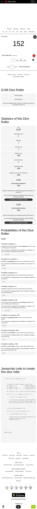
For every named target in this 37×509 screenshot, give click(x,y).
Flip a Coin (26, 74)
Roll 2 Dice (12, 455)
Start (33, 506)
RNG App (18, 480)
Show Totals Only (6, 55)
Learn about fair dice (19, 464)
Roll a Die (10, 2)
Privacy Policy (29, 464)
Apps (33, 1)
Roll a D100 (25, 458)
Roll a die (9, 28)
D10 (13, 31)
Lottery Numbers (19, 471)
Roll (35, 37)
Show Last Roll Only (24, 66)
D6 (6, 31)
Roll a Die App (18, 477)
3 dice (28, 28)
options (3, 506)
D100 (25, 31)
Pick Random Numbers (18, 76)
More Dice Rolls (8, 464)
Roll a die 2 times (12, 74)
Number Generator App (29, 477)
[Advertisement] (18, 14)
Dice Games (31, 31)
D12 (17, 31)
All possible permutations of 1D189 (18, 222)
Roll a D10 (11, 458)
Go (18, 506)
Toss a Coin (28, 471)
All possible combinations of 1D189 (18, 199)
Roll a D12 (18, 458)
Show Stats (14, 55)
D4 (3, 31)
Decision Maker (9, 471)
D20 (21, 31)
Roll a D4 (26, 455)
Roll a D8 (32, 455)
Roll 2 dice (22, 28)
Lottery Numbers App (7, 477)
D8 (9, 31)
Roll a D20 (15, 28)
